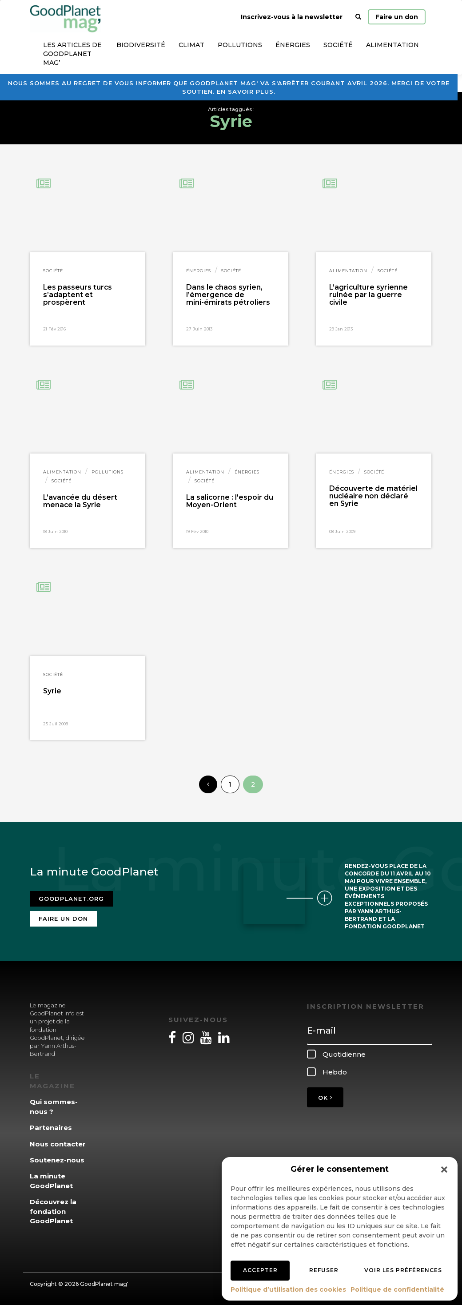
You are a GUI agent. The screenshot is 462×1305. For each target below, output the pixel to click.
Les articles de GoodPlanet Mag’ (72, 54)
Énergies (292, 45)
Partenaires (51, 1127)
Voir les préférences (403, 1270)
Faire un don (396, 17)
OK (325, 1097)
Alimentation (392, 45)
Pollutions (240, 45)
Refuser (324, 1270)
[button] (444, 1169)
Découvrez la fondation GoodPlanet (53, 1211)
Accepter (260, 1270)
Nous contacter (58, 1144)
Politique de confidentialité (397, 1289)
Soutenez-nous (57, 1160)
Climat (191, 45)
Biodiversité (140, 45)
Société (338, 45)
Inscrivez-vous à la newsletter (292, 17)
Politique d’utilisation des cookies (288, 1289)
